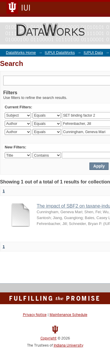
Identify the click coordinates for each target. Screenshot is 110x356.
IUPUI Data (93, 52)
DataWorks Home (21, 52)
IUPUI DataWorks (60, 52)
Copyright (48, 338)
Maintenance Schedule (68, 314)
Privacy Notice (35, 314)
